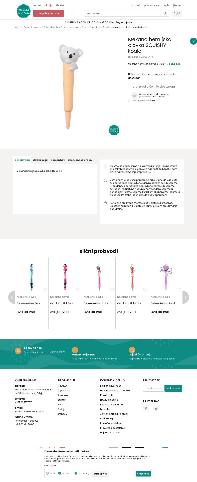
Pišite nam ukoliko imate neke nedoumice (94, 358)
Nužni (53, 473)
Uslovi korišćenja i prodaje (115, 390)
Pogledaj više (124, 22)
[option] (98, 22)
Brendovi (63, 414)
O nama (62, 386)
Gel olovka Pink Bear (61, 303)
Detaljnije (174, 64)
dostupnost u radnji (80, 160)
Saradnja (63, 395)
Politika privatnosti (110, 386)
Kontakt (62, 400)
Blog (60, 404)
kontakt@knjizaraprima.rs (135, 172)
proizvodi (38, 27)
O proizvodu (22, 160)
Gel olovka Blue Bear (28, 303)
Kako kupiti (106, 395)
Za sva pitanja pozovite (37, 352)
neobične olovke (93, 27)
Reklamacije (107, 418)
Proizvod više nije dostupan (153, 86)
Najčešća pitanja (110, 432)
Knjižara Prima (22, 27)
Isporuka (105, 409)
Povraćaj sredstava (111, 423)
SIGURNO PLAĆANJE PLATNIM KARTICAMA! (89, 22)
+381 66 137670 (23, 402)
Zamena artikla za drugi (114, 414)
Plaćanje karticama (111, 404)
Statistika (67, 473)
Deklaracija (40, 160)
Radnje (61, 409)
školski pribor (53, 27)
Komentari (58, 160)
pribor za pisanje (72, 27)
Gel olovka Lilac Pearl (163, 303)
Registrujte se (171, 5)
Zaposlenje (64, 390)
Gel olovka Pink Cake (129, 303)
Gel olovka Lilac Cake (96, 303)
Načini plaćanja (109, 400)
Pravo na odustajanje (112, 428)
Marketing (84, 473)
